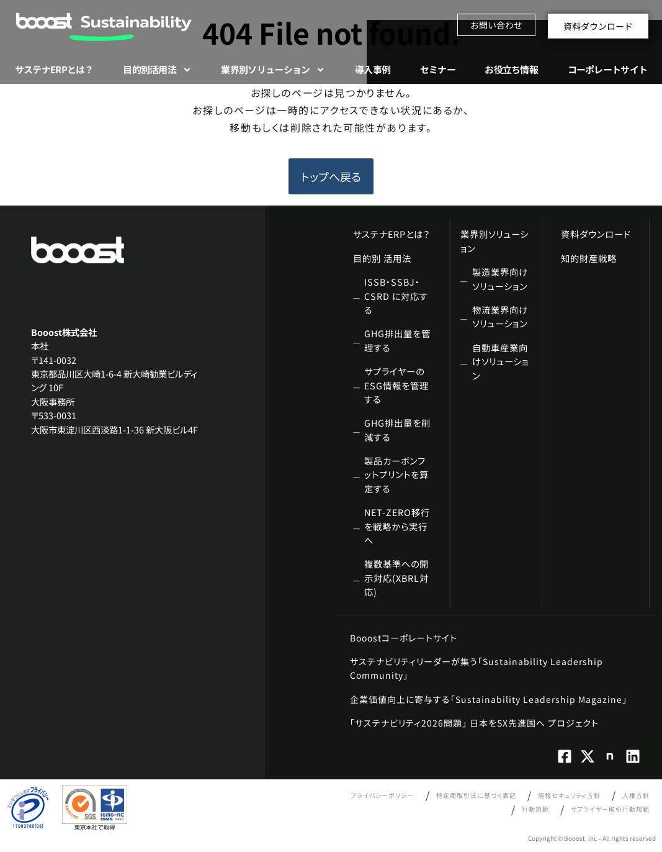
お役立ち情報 (511, 69)
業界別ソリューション (273, 70)
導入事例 (372, 69)
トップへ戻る (331, 176)
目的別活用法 (157, 70)
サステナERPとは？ (54, 69)
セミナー (437, 69)
